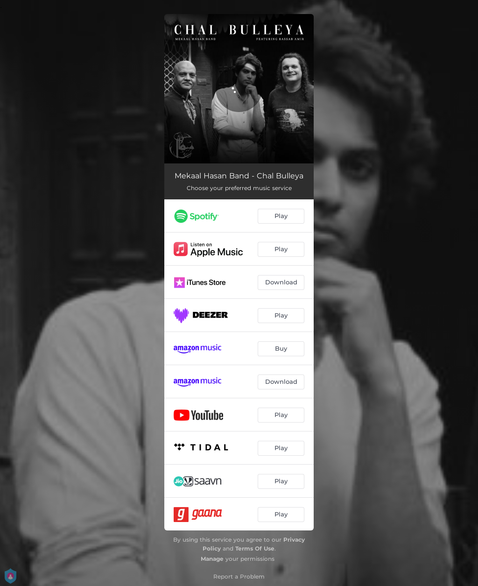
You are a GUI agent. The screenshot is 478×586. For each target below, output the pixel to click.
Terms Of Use (254, 548)
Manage (212, 558)
